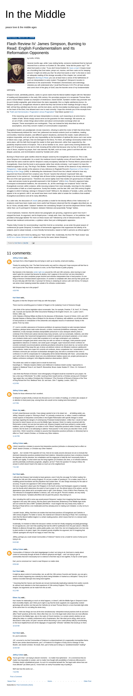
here (71, 112)
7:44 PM (16, 672)
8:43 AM (16, 542)
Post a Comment (16, 677)
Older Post (87, 681)
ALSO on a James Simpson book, (20, 237)
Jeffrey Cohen (18, 258)
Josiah (34, 201)
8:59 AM (16, 564)
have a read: (74, 68)
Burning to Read (42, 78)
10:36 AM (16, 648)
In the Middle (35, 14)
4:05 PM (16, 290)
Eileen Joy (17, 410)
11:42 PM (16, 436)
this (66, 181)
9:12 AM (16, 591)
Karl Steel (16, 298)
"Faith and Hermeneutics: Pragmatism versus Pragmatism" (32, 112)
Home (50, 681)
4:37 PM (16, 403)
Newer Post (12, 681)
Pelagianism (11, 169)
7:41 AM (16, 467)
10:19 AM (16, 626)
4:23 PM (16, 383)
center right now (39, 272)
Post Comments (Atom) (24, 685)
